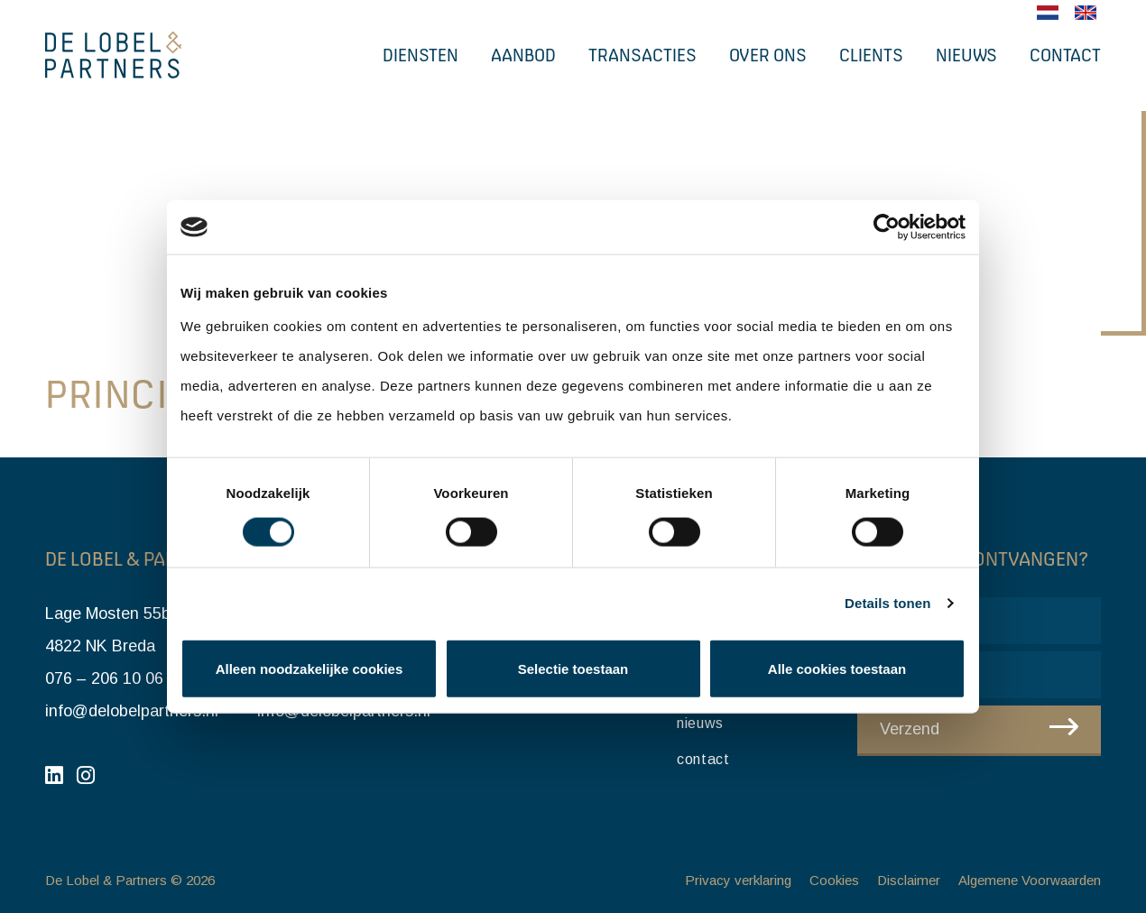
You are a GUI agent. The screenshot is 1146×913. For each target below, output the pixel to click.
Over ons (768, 55)
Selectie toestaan (573, 668)
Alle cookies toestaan (837, 668)
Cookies (834, 880)
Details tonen (887, 603)
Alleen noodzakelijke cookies (309, 668)
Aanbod (523, 55)
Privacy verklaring (738, 880)
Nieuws (966, 55)
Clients (871, 55)
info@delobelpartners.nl (131, 711)
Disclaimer (908, 880)
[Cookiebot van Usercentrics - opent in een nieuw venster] (887, 227)
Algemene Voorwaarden (1029, 880)
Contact (1065, 55)
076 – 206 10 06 (104, 678)
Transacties (642, 55)
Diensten (420, 55)
